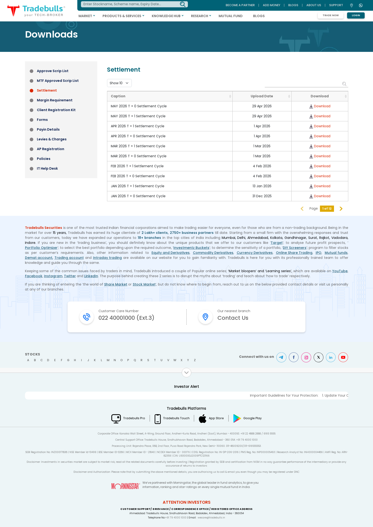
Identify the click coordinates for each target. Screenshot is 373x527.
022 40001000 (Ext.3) (127, 318)
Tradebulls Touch (176, 418)
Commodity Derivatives (213, 252)
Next (341, 208)
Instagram (53, 276)
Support (336, 5)
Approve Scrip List (53, 71)
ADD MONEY (271, 5)
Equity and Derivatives (171, 252)
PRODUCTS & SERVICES (123, 16)
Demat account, (39, 257)
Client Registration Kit (56, 110)
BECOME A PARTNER (240, 5)
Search (344, 84)
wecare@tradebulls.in (211, 517)
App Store (216, 418)
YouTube (340, 271)
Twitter (70, 276)
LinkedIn (91, 276)
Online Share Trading (294, 252)
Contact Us (233, 318)
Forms (42, 119)
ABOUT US (313, 5)
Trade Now (331, 15)
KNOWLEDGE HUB (167, 16)
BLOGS (260, 16)
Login (356, 15)
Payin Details (48, 129)
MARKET (87, 16)
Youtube (343, 357)
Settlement (47, 90)
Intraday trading (107, 257)
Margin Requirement (55, 100)
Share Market (115, 284)
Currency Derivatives (255, 252)
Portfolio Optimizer (41, 247)
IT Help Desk (47, 168)
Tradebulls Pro (134, 418)
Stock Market (144, 284)
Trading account (69, 257)
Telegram (281, 357)
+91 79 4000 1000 (175, 517)
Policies (43, 158)
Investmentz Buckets (191, 247)
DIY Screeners (294, 247)
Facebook (33, 276)
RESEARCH (201, 16)
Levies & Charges (52, 139)
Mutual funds (336, 252)
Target (277, 242)
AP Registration (50, 149)
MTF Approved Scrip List (58, 80)
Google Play (253, 418)
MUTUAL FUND (232, 16)
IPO (318, 252)
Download (322, 106)
